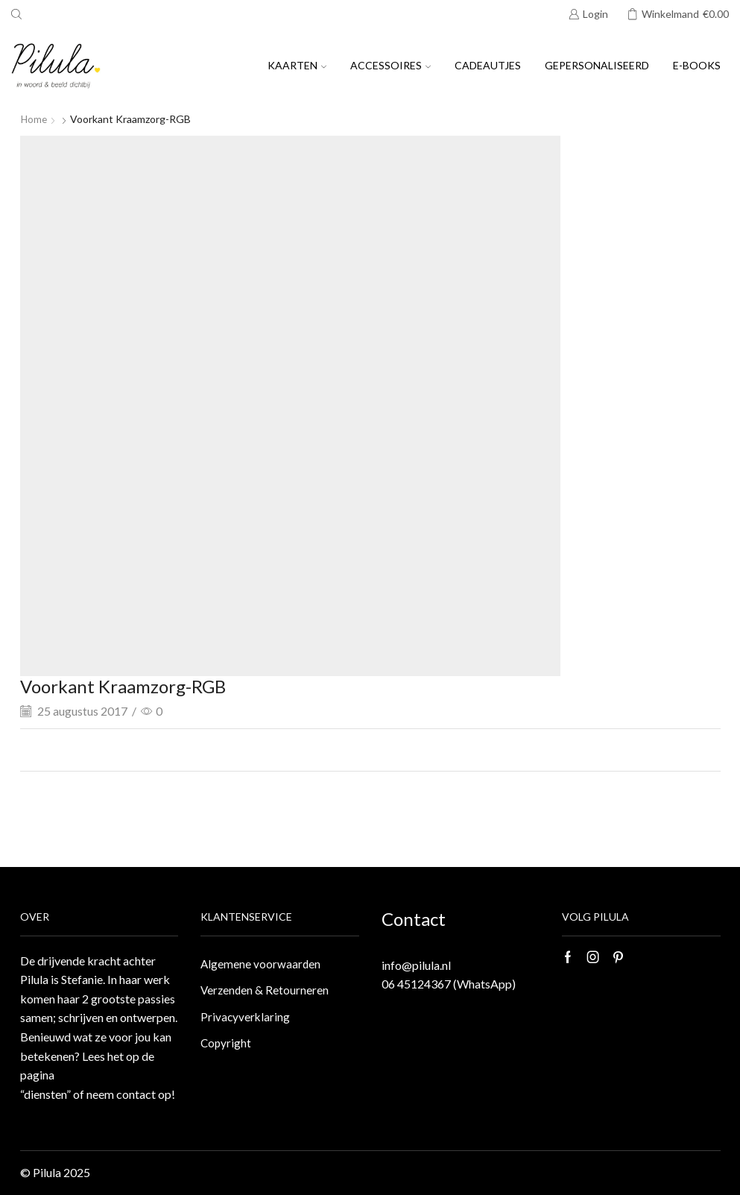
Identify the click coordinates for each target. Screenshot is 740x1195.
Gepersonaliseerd (597, 65)
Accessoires (390, 65)
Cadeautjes (488, 65)
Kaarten (297, 65)
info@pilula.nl (416, 965)
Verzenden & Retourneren (265, 992)
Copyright (226, 1046)
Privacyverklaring (245, 1019)
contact (136, 1094)
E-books (697, 65)
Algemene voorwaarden (261, 964)
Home (34, 119)
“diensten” (45, 1094)
